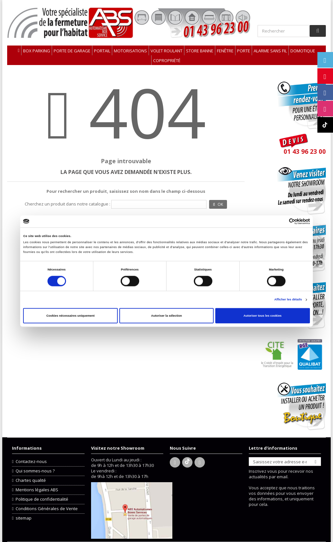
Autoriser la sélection (166, 315)
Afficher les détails (288, 299)
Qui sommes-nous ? (35, 471)
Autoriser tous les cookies (263, 315)
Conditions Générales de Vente (47, 508)
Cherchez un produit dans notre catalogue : (67, 204)
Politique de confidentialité (42, 499)
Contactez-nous (31, 461)
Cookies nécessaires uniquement (71, 315)
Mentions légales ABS (37, 490)
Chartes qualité (31, 480)
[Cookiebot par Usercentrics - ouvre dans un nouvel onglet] (281, 221)
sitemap (24, 518)
